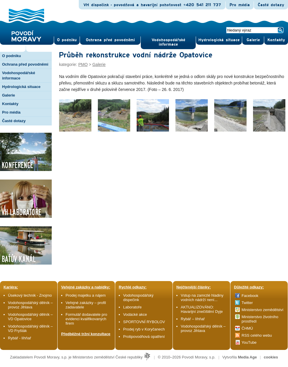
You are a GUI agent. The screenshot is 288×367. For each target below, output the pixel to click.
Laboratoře (132, 307)
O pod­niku (67, 40)
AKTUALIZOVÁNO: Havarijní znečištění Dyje (202, 309)
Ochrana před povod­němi (110, 40)
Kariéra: (11, 287)
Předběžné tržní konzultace (85, 334)
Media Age (247, 357)
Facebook (250, 295)
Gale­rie (253, 40)
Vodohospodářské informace (168, 42)
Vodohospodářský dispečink (138, 297)
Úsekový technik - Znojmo (30, 295)
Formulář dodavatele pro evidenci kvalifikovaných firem (86, 319)
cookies (271, 357)
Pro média (240, 5)
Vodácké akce (135, 314)
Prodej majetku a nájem (86, 295)
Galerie (99, 64)
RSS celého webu (257, 335)
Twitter (247, 302)
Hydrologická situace (219, 40)
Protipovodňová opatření (144, 336)
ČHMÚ (247, 328)
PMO (83, 64)
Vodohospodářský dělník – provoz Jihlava (30, 304)
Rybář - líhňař (19, 338)
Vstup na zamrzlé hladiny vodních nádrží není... (202, 297)
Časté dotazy (271, 5)
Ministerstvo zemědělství (262, 310)
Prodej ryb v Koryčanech (144, 329)
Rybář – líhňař (193, 319)
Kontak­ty (276, 40)
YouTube (249, 342)
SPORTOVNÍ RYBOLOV (144, 322)
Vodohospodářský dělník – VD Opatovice (30, 316)
